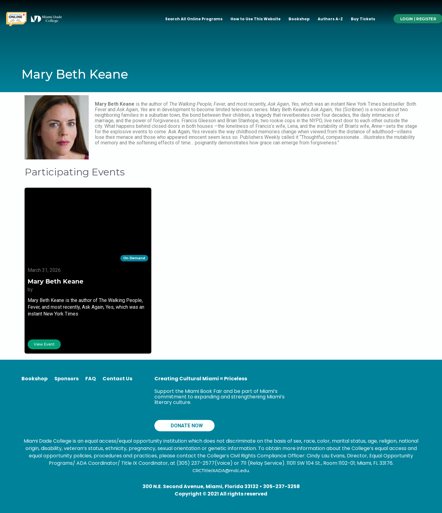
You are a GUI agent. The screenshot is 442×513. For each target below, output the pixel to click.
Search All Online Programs (194, 19)
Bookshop (299, 19)
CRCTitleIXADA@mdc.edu (220, 470)
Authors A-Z (330, 19)
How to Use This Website (256, 19)
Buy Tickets (363, 19)
